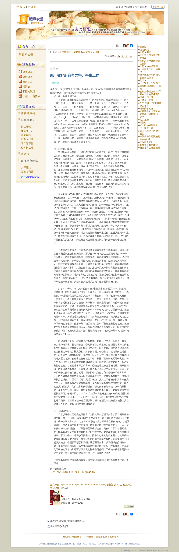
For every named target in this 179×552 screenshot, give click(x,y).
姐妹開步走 (27, 130)
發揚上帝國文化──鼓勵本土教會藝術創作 (150, 93)
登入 (22, 6)
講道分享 (26, 71)
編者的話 (144, 49)
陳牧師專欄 (28, 113)
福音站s (144, 122)
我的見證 (144, 119)
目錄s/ (143, 46)
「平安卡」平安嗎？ (150, 83)
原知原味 (26, 135)
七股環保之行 (146, 142)
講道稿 (25, 154)
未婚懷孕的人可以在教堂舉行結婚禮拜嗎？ (150, 114)
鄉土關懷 (26, 126)
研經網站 (26, 81)
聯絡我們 (114, 537)
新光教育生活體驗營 (150, 147)
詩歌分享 (26, 76)
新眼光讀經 (27, 91)
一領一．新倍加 (29, 96)
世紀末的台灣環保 (149, 66)
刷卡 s (143, 80)
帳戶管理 (27, 54)
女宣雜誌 (26, 167)
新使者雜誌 (27, 171)
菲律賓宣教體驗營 (149, 145)
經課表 (24, 86)
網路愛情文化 (146, 108)
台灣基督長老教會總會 (70, 537)
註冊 (33, 6)
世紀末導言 (145, 52)
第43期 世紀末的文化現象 (86, 52)
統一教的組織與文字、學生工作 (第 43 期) (73, 472)
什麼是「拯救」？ (149, 100)
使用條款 (89, 537)
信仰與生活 (27, 147)
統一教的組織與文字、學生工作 (149, 126)
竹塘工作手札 (146, 97)
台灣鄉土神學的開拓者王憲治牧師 (150, 76)
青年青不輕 (27, 143)
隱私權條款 (101, 537)
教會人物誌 (27, 139)
